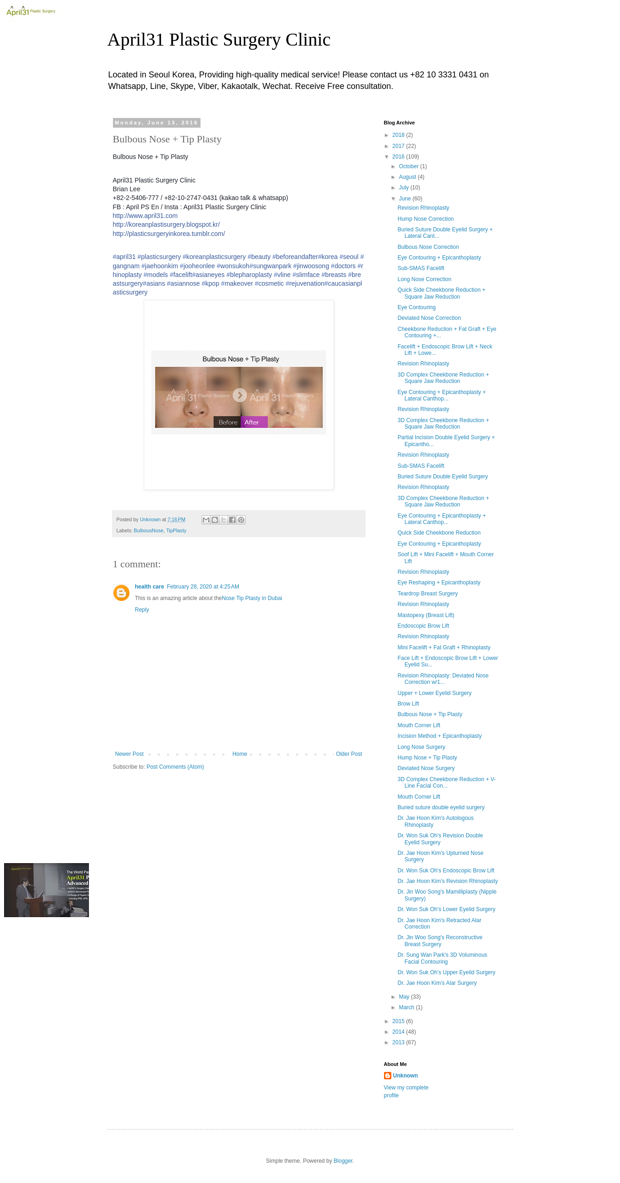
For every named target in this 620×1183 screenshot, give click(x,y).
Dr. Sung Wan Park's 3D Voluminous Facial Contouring (442, 958)
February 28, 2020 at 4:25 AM (203, 586)
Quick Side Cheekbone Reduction (438, 533)
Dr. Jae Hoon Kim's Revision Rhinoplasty (447, 881)
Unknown (405, 1075)
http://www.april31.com (145, 215)
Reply (142, 609)
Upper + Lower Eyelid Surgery (434, 693)
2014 (399, 1032)
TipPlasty (176, 530)
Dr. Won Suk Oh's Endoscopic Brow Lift (445, 870)
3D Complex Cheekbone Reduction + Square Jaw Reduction (443, 377)
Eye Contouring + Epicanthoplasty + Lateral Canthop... (441, 395)
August (408, 177)
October (409, 166)
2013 (399, 1042)
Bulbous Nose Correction (428, 247)
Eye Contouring (416, 307)
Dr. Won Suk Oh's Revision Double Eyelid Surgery (440, 838)
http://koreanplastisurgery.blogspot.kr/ (166, 224)
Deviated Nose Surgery (426, 768)
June (405, 198)
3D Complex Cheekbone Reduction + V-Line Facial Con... (446, 782)
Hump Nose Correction (425, 219)
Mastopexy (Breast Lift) (425, 615)
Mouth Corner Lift (418, 725)
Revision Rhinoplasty (423, 208)
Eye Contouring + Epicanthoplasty (439, 257)
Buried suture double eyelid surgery (440, 807)
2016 (399, 156)
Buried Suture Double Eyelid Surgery (442, 476)
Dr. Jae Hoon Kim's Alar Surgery (437, 983)
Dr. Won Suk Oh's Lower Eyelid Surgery (446, 909)
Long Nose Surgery (421, 747)
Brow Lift (408, 703)
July (404, 187)
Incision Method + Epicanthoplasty (439, 736)
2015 (399, 1021)
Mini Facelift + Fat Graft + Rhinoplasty (443, 647)
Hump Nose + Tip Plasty (427, 757)
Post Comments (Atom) (175, 767)
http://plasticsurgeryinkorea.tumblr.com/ (169, 233)
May (405, 997)
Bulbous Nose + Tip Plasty (429, 714)
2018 (399, 135)
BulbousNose (148, 530)
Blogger (343, 1161)
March (407, 1007)
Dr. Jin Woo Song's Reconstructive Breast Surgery (439, 940)
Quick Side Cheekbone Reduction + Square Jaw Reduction (441, 293)
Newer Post (129, 754)
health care (149, 586)
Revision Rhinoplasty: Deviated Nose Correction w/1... (442, 678)
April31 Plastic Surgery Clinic (219, 39)
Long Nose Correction (424, 279)
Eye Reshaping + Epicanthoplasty (438, 582)
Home (239, 754)
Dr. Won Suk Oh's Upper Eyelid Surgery (446, 972)
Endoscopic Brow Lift (423, 626)
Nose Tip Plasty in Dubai (252, 598)
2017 (399, 146)
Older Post (349, 754)
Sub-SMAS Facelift (420, 268)
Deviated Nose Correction (429, 318)
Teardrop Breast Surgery (427, 593)
